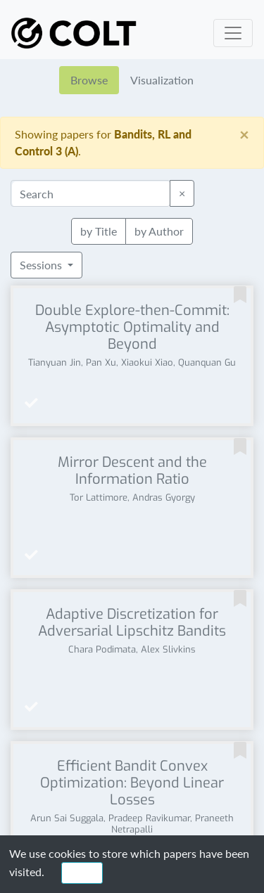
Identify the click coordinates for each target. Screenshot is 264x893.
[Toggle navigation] (233, 33)
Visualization (162, 79)
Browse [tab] (89, 79)
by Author (159, 230)
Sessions (42, 264)
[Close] (244, 134)
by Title (98, 230)
